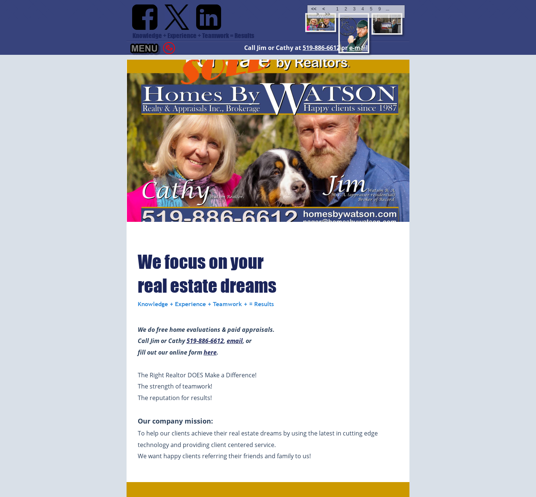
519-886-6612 (205, 341)
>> (327, 14)
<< (313, 9)
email (235, 341)
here (210, 352)
